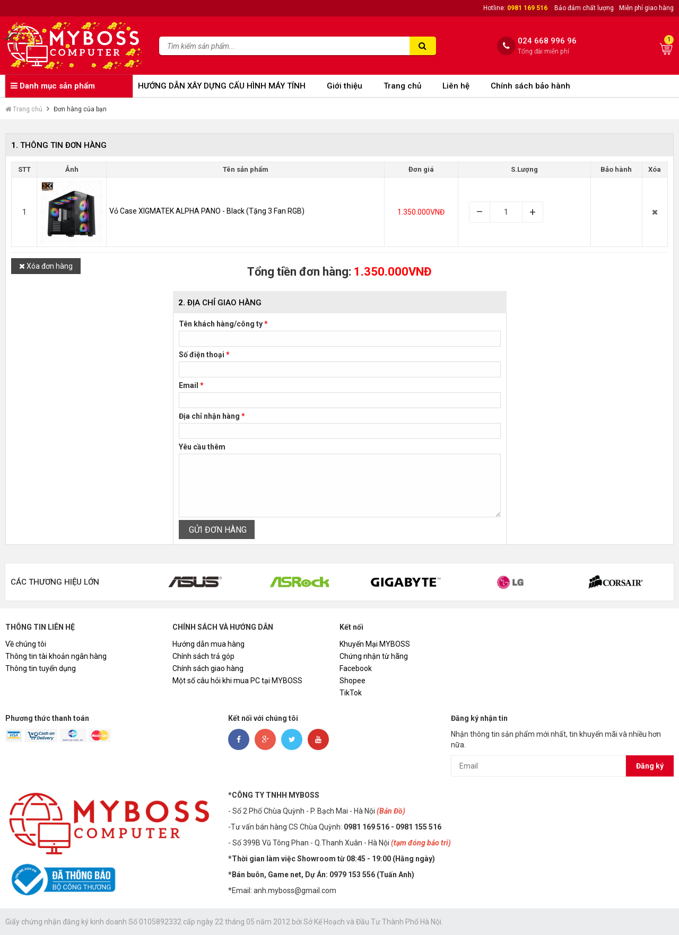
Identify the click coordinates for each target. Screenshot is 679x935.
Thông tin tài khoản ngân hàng (56, 656)
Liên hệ (455, 86)
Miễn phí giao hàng (646, 8)
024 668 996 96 (547, 41)
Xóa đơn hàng (46, 266)
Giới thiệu (344, 86)
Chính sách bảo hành (530, 86)
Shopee (352, 680)
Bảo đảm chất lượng (584, 8)
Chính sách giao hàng (207, 668)
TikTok (351, 693)
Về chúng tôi (25, 644)
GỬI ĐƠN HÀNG (217, 530)
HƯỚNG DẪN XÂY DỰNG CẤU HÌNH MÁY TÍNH (222, 86)
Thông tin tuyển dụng (40, 668)
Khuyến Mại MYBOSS (375, 644)
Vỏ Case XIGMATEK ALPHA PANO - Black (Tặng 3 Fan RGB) (206, 211)
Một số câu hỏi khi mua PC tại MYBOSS (237, 680)
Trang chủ (402, 86)
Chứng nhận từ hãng (374, 656)
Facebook (356, 668)
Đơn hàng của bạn (80, 109)
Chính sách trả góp (203, 656)
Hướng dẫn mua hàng (208, 644)
